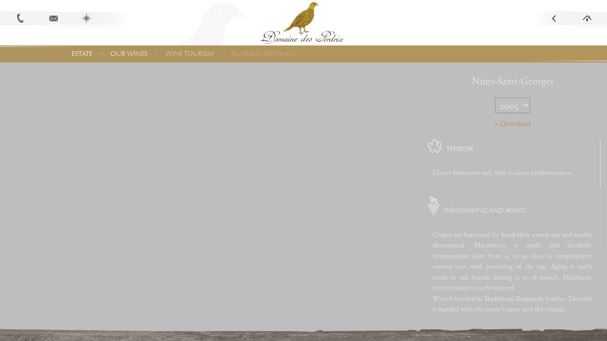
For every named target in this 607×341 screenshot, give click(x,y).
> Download (530, 123)
